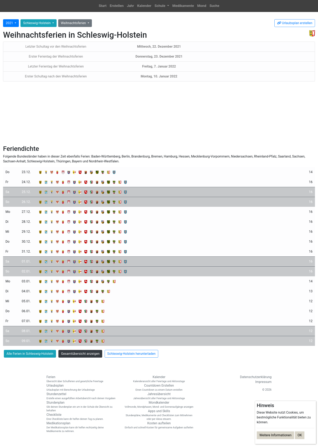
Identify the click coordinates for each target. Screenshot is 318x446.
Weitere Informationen (275, 435)
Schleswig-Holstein (37, 23)
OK (300, 435)
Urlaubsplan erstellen (294, 23)
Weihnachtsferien (74, 23)
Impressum (263, 382)
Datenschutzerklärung (256, 377)
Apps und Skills (159, 415)
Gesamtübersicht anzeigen (80, 354)
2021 (10, 23)
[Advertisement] (159, 113)
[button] (162, 6)
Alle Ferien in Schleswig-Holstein (29, 354)
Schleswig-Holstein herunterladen (131, 354)
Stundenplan (81, 406)
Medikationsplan (81, 427)
